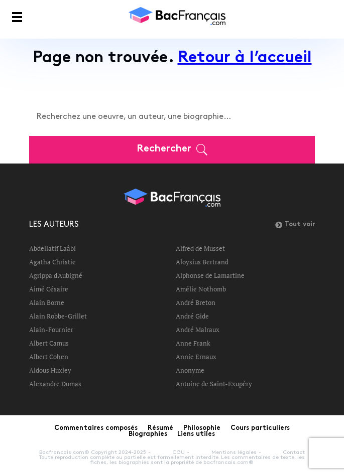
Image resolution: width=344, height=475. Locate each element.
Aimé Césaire (48, 288)
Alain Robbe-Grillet (58, 316)
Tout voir (295, 225)
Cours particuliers (260, 428)
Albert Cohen (48, 356)
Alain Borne (46, 302)
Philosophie (201, 428)
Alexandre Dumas (55, 383)
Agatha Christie (52, 261)
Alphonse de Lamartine (210, 275)
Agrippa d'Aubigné (55, 275)
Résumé (160, 428)
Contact (294, 452)
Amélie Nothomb (201, 288)
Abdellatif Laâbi (52, 248)
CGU (178, 452)
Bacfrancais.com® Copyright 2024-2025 (92, 452)
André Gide (192, 316)
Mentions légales (234, 452)
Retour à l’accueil (245, 58)
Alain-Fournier (51, 329)
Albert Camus (49, 343)
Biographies (148, 434)
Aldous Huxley (50, 370)
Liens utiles (196, 434)
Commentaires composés (96, 428)
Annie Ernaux (196, 356)
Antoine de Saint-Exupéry (214, 383)
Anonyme (190, 370)
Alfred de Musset (200, 248)
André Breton (195, 302)
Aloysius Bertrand (202, 261)
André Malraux (197, 329)
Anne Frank (193, 343)
